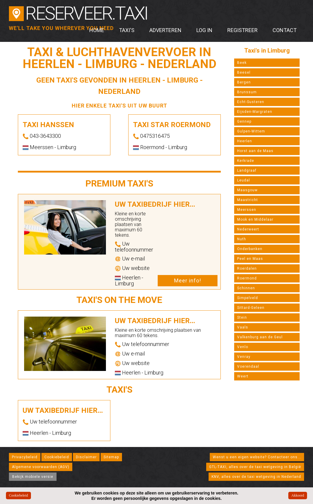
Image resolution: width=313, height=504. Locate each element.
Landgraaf (246, 170)
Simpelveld (247, 298)
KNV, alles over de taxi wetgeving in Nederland (256, 477)
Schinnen (246, 288)
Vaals (242, 327)
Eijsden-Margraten (254, 112)
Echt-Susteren (250, 102)
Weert (242, 376)
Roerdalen (247, 268)
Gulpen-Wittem (251, 131)
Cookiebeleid (56, 457)
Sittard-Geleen (251, 308)
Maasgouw (247, 190)
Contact (285, 30)
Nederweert (248, 229)
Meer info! (187, 280)
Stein (242, 317)
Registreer (242, 30)
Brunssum (247, 92)
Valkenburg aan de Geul (260, 337)
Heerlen (244, 141)
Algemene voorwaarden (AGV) (40, 467)
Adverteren (165, 30)
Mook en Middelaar (255, 219)
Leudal (243, 180)
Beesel (244, 72)
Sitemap (111, 457)
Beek (242, 63)
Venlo (242, 347)
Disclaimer (86, 457)
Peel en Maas (250, 259)
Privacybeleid (24, 457)
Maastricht (247, 200)
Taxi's (126, 30)
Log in (204, 30)
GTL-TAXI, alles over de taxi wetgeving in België (255, 467)
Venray (244, 357)
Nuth (241, 239)
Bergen (244, 82)
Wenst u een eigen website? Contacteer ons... (257, 457)
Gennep (244, 121)
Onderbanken (249, 249)
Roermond (247, 278)
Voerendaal (248, 366)
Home (96, 30)
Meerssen (246, 210)
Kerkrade (245, 161)
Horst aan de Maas (255, 151)
